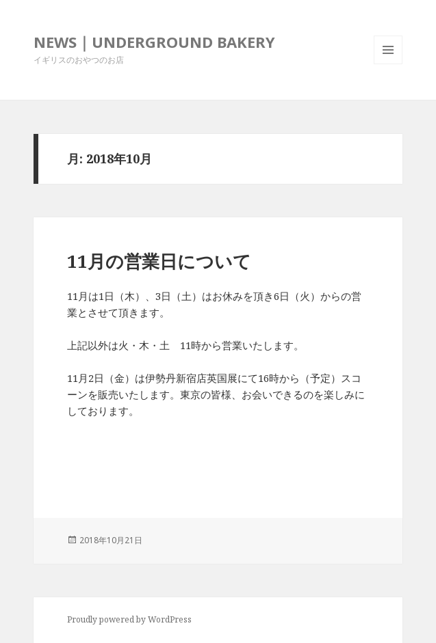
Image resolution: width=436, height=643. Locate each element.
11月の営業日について (159, 261)
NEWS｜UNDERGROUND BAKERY (154, 41)
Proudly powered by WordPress (129, 619)
